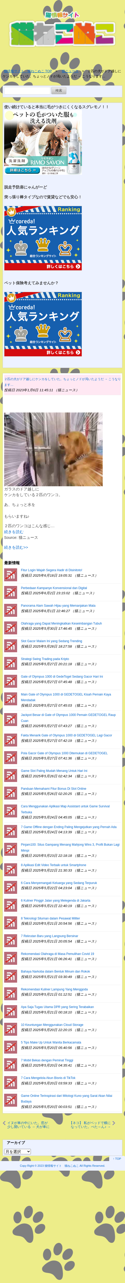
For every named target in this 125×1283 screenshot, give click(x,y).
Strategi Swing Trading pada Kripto (45, 659)
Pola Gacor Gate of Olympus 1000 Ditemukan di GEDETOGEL (64, 753)
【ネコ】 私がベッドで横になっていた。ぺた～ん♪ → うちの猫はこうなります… (90, 1125)
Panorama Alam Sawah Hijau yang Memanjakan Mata (58, 605)
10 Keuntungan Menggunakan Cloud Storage (52, 1025)
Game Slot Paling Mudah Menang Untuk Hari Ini (54, 771)
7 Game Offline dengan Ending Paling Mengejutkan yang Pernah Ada (69, 827)
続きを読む (14, 532)
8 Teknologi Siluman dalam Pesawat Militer (50, 918)
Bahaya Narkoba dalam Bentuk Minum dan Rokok (55, 971)
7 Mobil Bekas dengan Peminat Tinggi (47, 1060)
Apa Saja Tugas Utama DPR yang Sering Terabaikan (57, 1007)
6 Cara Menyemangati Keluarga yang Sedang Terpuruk (59, 883)
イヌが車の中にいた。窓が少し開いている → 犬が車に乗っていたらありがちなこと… (28, 1125)
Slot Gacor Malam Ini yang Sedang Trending (51, 641)
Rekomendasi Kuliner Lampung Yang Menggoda (54, 989)
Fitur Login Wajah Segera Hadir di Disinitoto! (51, 570)
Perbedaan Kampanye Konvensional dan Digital (54, 588)
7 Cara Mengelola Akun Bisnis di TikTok (48, 1078)
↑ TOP (117, 1158)
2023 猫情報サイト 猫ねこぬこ (58, 1165)
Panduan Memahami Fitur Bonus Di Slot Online (53, 789)
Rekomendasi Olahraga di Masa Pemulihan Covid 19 (57, 954)
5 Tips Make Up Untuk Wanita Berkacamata (51, 1042)
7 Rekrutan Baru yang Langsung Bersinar (49, 936)
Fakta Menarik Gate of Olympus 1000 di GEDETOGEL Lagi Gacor (66, 735)
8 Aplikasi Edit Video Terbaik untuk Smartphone (53, 865)
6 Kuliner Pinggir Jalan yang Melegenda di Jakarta (56, 900)
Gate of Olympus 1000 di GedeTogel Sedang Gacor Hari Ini (62, 676)
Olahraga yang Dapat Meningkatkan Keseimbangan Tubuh (61, 623)
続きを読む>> (16, 547)
